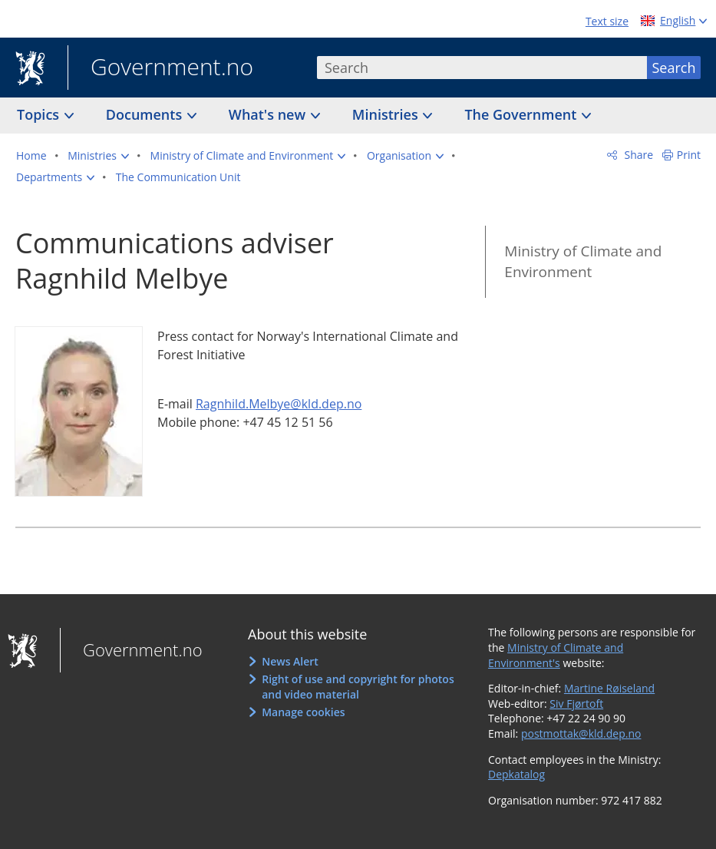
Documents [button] (146, 114)
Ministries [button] (387, 114)
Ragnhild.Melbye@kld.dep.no (278, 403)
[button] (98, 156)
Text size (607, 21)
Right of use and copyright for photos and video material (358, 687)
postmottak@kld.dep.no (581, 733)
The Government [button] (522, 114)
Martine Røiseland (609, 688)
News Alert (290, 661)
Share (637, 154)
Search (674, 67)
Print (689, 154)
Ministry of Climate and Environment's (555, 655)
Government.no (160, 68)
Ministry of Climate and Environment (583, 261)
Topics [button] (40, 114)
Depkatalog (516, 774)
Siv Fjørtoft (576, 703)
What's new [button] (269, 114)
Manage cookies (303, 712)
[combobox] (482, 67)
